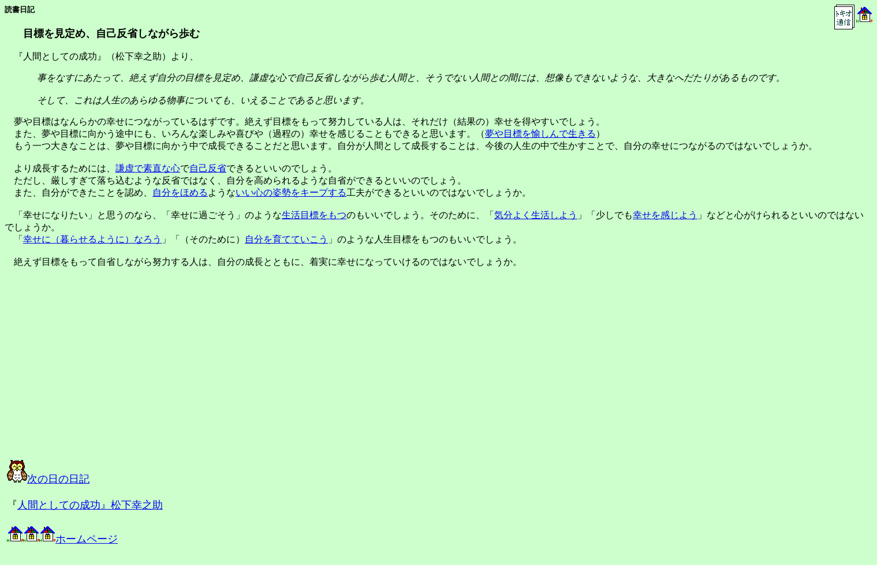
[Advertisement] (123, 374)
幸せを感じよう (665, 215)
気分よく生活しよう (535, 215)
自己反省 (207, 168)
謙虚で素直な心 (147, 168)
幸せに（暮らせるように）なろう (92, 239)
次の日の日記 (48, 479)
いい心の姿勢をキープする (291, 192)
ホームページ (62, 539)
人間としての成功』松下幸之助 (90, 505)
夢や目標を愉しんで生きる (540, 134)
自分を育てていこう (286, 239)
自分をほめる (180, 192)
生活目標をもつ (314, 215)
